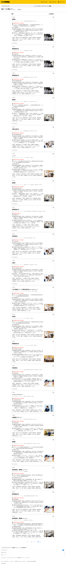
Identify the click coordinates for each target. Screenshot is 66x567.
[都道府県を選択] (17, 6)
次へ (38, 541)
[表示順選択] (51, 14)
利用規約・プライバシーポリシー (20, 561)
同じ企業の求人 (14, 69)
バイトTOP (3, 557)
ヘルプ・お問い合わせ (5, 561)
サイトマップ (12, 561)
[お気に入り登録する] (53, 17)
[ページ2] (34, 542)
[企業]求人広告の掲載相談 (31, 561)
